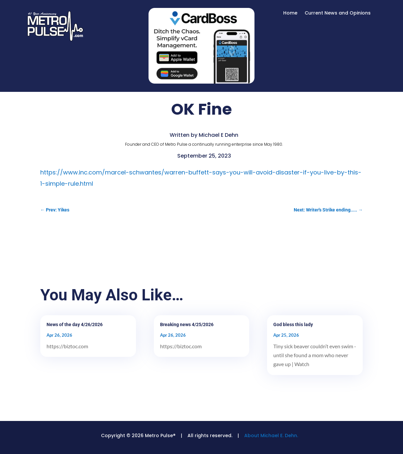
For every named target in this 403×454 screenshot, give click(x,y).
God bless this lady (293, 324)
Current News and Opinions (338, 13)
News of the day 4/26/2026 (75, 324)
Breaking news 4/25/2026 (187, 324)
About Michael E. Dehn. (271, 435)
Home (290, 13)
